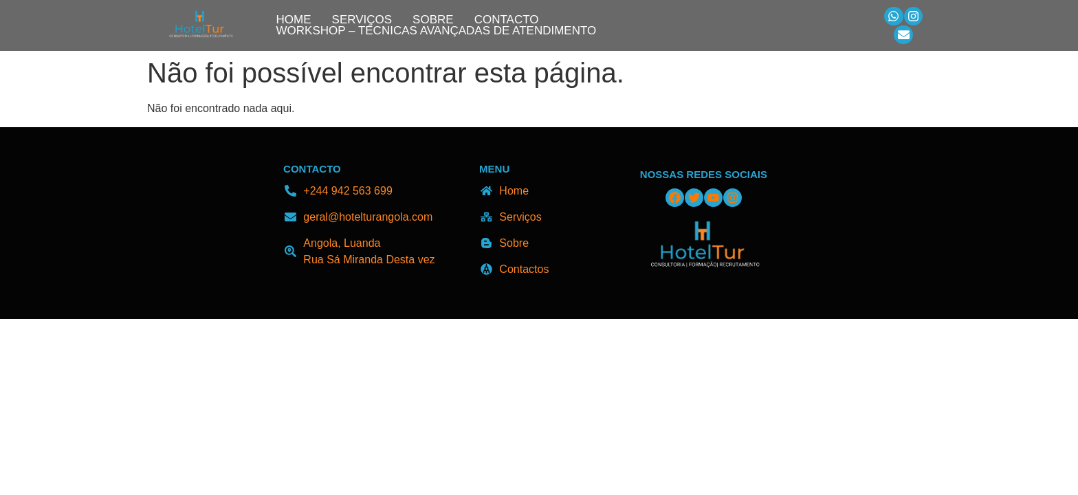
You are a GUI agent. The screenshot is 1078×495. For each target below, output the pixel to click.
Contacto (506, 19)
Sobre (433, 19)
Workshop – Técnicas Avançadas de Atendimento (436, 30)
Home (293, 19)
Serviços (362, 19)
